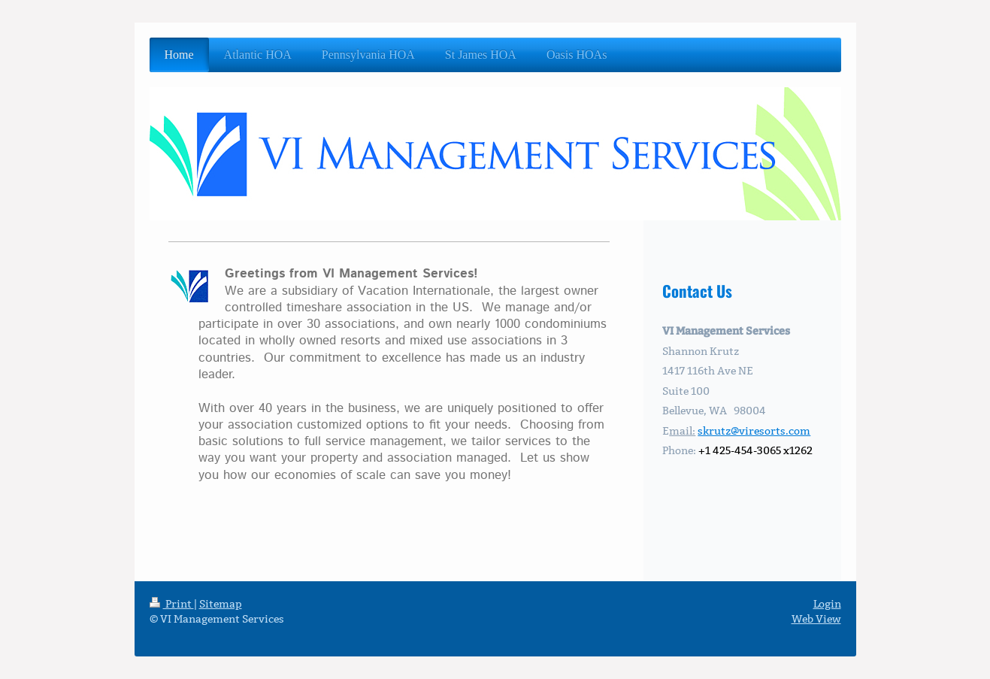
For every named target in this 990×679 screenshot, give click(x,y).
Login (827, 604)
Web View (816, 619)
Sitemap (220, 604)
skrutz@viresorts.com (754, 431)
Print (172, 604)
